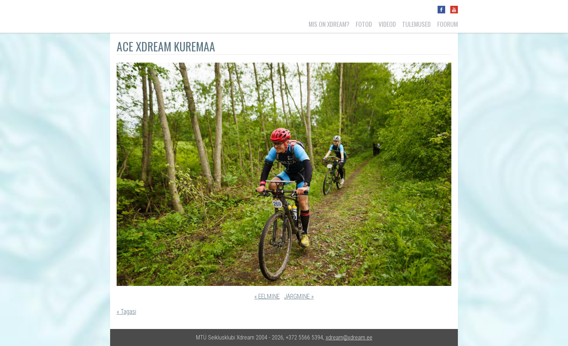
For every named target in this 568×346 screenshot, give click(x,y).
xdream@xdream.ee (349, 337)
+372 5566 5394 (304, 337)
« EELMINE (267, 296)
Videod (387, 24)
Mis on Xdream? (329, 24)
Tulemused (416, 24)
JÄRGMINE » (299, 296)
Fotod (364, 24)
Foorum (447, 24)
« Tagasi (126, 311)
